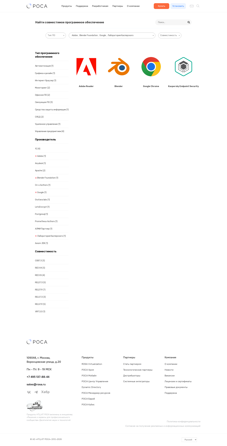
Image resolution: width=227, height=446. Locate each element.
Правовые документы (176, 387)
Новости (169, 369)
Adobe (41, 156)
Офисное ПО (42, 95)
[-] (189, 439)
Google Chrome (151, 86)
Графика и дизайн (45, 73)
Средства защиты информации (52, 109)
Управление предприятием (49, 131)
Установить (178, 5)
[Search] (189, 22)
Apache (40, 170)
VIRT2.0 (40, 311)
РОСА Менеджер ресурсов (96, 392)
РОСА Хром (88, 369)
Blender (119, 86)
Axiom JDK (41, 243)
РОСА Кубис (88, 404)
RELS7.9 (40, 304)
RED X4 (40, 268)
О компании (133, 5)
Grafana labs (42, 199)
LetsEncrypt (42, 207)
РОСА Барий (88, 398)
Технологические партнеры (137, 369)
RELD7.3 (40, 282)
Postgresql (41, 214)
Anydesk (40, 163)
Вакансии (170, 375)
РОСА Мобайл (89, 375)
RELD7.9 (40, 290)
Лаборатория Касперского (51, 236)
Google (41, 192)
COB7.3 (40, 260)
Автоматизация (44, 66)
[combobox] (56, 35)
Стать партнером (132, 363)
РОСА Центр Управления (95, 381)
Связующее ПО (44, 102)
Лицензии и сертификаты (178, 381)
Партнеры (117, 5)
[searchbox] (56, 35)
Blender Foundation (47, 178)
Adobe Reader (86, 86)
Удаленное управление (47, 124)
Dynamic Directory (91, 387)
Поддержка (82, 5)
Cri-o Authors (42, 185)
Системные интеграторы (136, 381)
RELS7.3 (40, 297)
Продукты (66, 5)
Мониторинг (42, 88)
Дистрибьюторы (131, 375)
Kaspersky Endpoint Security (183, 86)
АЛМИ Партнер (43, 229)
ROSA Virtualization (92, 363)
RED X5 (40, 275)
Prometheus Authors (46, 221)
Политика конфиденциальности (183, 421)
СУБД (39, 117)
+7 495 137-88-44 (38, 377)
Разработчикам (100, 5)
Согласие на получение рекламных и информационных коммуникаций (162, 426)
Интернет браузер (45, 80)
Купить (161, 5)
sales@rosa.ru (36, 384)
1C (37, 149)
